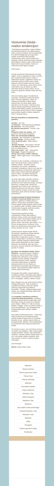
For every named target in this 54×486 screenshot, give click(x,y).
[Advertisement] (27, 17)
